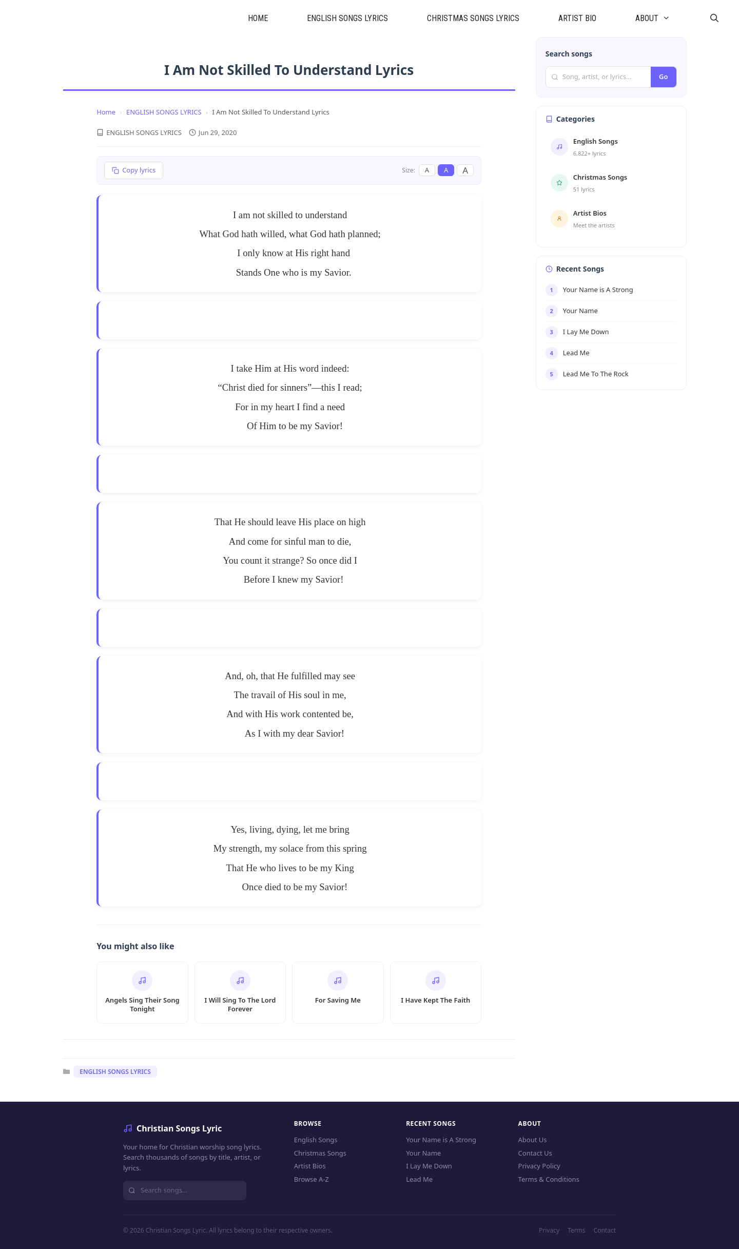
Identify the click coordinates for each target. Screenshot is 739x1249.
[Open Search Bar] (714, 18)
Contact (605, 1230)
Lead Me (419, 1179)
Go (663, 76)
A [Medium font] (446, 170)
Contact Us (535, 1153)
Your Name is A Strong (441, 1139)
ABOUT (662, 18)
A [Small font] (427, 170)
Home (105, 112)
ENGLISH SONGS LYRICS (347, 18)
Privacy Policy (539, 1165)
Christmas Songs (320, 1153)
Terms (577, 1230)
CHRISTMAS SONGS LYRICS (473, 18)
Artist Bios (310, 1165)
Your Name (423, 1153)
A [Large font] (465, 170)
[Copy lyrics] (133, 170)
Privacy (549, 1230)
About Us (532, 1139)
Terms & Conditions (548, 1179)
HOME (258, 18)
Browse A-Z (311, 1179)
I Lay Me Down (429, 1165)
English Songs (316, 1139)
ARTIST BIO (577, 18)
